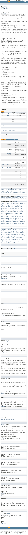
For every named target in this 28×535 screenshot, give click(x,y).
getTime (2, 210)
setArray (9, 231)
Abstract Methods (14, 139)
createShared (15, 190)
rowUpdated (2, 213)
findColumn (2, 203)
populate (14, 191)
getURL (13, 211)
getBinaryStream (17, 204)
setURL (11, 242)
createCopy (22, 189)
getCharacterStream (4, 205)
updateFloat (3, 220)
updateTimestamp (3, 225)
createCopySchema (11, 190)
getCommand (16, 229)
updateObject (3, 223)
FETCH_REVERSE (3, 129)
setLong (19, 236)
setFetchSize (12, 213)
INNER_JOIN (8, 116)
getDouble (17, 206)
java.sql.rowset (5, 6)
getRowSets (8, 164)
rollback (7, 192)
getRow (13, 209)
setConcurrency (23, 235)
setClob (2, 235)
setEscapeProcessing (4, 236)
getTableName (8, 191)
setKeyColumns (19, 192)
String (7, 149)
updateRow (6, 224)
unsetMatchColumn (13, 198)
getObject (12, 208)
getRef (9, 209)
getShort (22, 209)
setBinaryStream (17, 232)
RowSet (10, 148)
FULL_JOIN (8, 115)
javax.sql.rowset (5, 7)
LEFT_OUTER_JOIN (9, 118)
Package (6, 1)
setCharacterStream (4, 234)
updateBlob (14, 216)
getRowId (16, 209)
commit (20, 189)
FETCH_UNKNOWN (8, 129)
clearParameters (9, 229)
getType (21, 210)
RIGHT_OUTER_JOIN (9, 120)
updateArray (16, 213)
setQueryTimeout (3, 240)
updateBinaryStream (4, 215)
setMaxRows (7, 237)
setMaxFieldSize (3, 237)
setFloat (9, 236)
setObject (2, 239)
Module (4, 1)
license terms (21, 0)
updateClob (9, 219)
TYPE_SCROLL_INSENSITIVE (4, 130)
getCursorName (3, 206)
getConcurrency (20, 205)
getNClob (2, 208)
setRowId (14, 240)
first (5, 203)
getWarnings (18, 211)
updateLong (13, 220)
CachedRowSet (19, 188)
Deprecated (14, 1)
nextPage (11, 191)
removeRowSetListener (4, 231)
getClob (14, 205)
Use (10, 1)
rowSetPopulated (14, 192)
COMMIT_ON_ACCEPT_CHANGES (4, 125)
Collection (3, 164)
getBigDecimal (24, 203)
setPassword (22, 239)
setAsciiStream (13, 231)
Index (17, 1)
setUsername (13, 242)
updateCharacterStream (4, 218)
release (24, 191)
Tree (11, 1)
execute (19, 190)
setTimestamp (3, 241)
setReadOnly (8, 240)
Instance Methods (8, 139)
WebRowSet (4, 13)
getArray (8, 203)
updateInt (6, 220)
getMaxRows (14, 230)
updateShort (17, 224)
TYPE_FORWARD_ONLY (20, 129)
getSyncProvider (3, 191)
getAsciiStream (15, 203)
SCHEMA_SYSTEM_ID (9, 134)
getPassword (17, 230)
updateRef (23, 223)
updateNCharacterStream (22, 220)
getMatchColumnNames (11, 197)
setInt (14, 236)
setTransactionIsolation (21, 241)
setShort (19, 240)
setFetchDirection (7, 213)
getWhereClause (9, 167)
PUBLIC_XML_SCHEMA (3, 134)
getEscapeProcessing (4, 230)
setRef (11, 240)
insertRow (21, 211)
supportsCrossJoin (9, 172)
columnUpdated (12, 189)
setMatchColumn (16, 197)
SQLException (7, 305)
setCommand (18, 235)
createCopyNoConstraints (4, 190)
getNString (5, 208)
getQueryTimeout (22, 230)
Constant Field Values (4, 269)
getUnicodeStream (3, 211)
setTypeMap (5, 242)
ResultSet (14, 127)
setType (2, 242)
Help (18, 1)
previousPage (21, 191)
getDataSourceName (20, 229)
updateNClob (24, 221)
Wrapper (15, 248)
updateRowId (9, 224)
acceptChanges (3, 189)
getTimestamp (6, 210)
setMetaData (23, 192)
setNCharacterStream (12, 237)
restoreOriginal (3, 192)
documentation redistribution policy (17, 533)
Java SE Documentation (17, 531)
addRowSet (8, 148)
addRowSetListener (3, 229)
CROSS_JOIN (8, 113)
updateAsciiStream (3, 214)
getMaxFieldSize (10, 230)
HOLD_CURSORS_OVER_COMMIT (13, 129)
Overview (1, 1)
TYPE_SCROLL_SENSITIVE (12, 130)
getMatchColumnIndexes (4, 197)
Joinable (18, 196)
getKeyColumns (22, 190)
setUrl (8, 242)
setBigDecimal (8, 232)
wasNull (12, 225)
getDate (7, 206)
